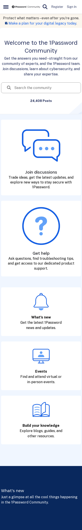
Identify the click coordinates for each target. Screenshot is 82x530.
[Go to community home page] (26, 6)
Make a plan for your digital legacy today (42, 23)
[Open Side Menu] (6, 7)
